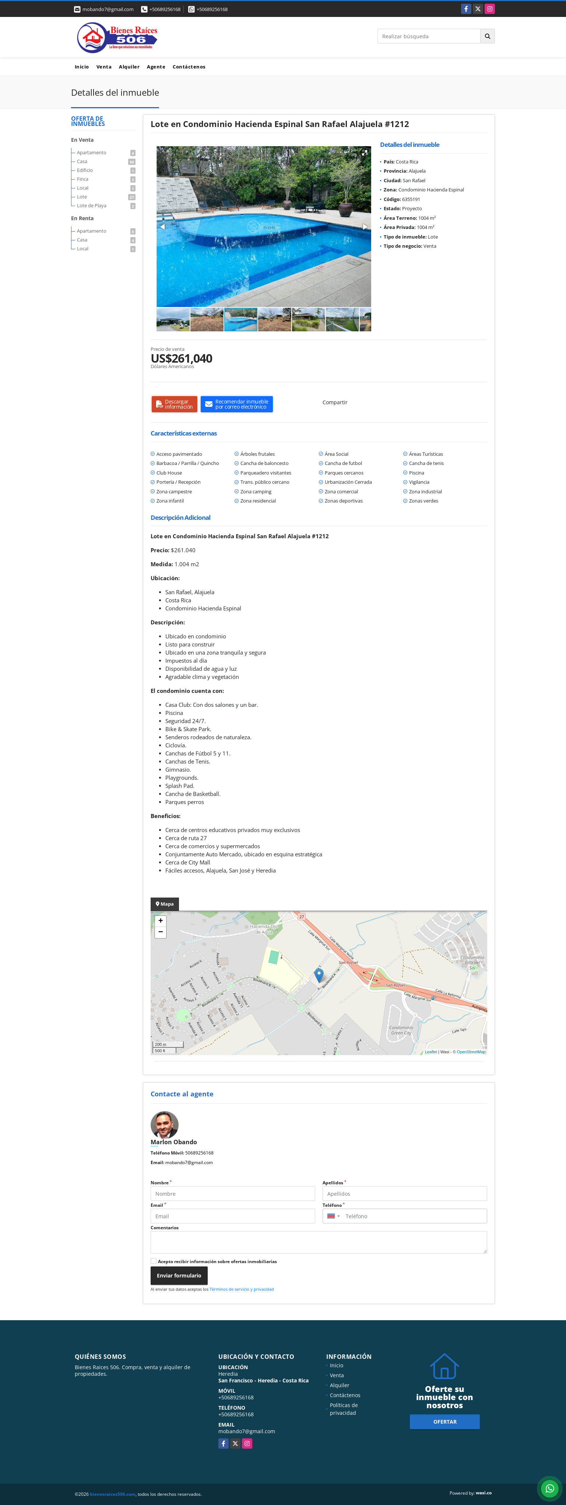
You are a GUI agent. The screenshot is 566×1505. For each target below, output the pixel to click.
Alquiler (129, 66)
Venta (104, 66)
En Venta (82, 139)
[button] (364, 153)
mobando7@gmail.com (189, 1162)
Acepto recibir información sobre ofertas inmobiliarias (217, 1261)
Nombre (161, 1183)
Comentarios (165, 1227)
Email (158, 1205)
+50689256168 (165, 9)
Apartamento (106, 152)
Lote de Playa (106, 205)
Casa (106, 161)
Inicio (82, 66)
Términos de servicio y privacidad (242, 1289)
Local (106, 187)
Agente (156, 66)
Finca (106, 178)
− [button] (160, 932)
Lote (106, 196)
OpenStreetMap (471, 1052)
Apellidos (334, 1183)
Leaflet (431, 1052)
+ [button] (160, 921)
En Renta (82, 218)
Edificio (106, 170)
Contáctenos (189, 66)
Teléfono (334, 1205)
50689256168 (199, 1153)
